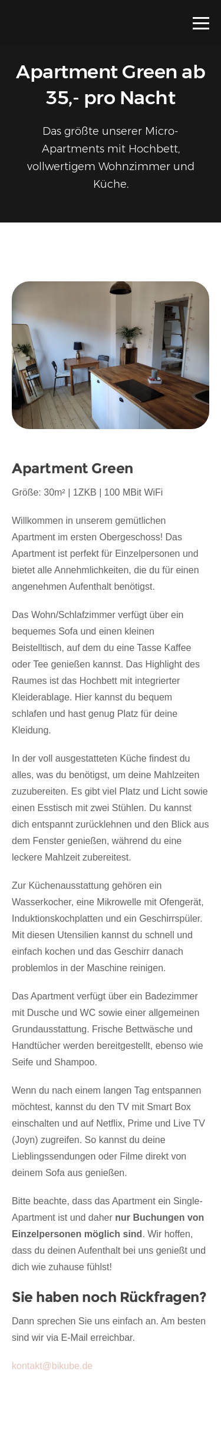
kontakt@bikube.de (52, 1366)
